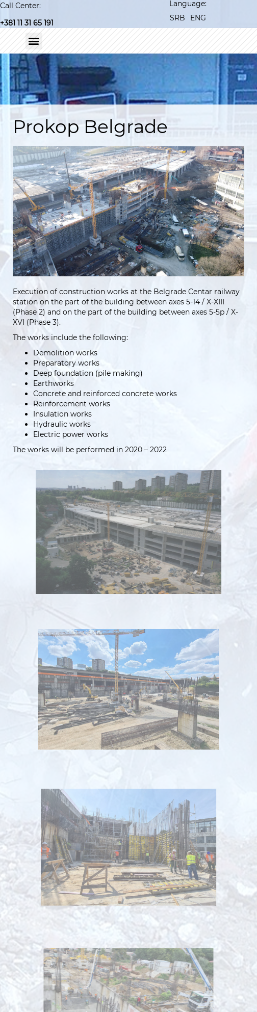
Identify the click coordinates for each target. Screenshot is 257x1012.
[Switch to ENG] (198, 17)
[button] (33, 41)
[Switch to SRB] (177, 17)
